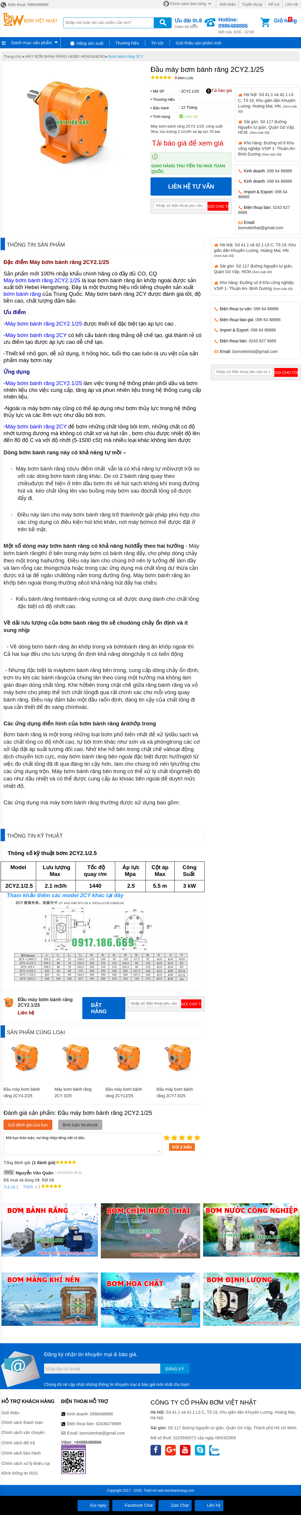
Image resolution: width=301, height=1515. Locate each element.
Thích (26, 1186)
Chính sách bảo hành (21, 1453)
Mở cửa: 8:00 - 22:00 (238, 25)
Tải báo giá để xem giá (187, 143)
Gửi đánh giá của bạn (28, 1125)
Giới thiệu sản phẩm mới (198, 43)
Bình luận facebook (80, 1125)
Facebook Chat (134, 1505)
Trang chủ (12, 56)
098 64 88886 (279, 171)
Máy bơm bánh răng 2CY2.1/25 (69, 262)
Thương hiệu (127, 43)
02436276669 (108, 1423)
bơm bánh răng (22, 294)
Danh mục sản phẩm (31, 42)
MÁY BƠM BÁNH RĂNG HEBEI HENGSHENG (65, 56)
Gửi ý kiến (182, 1147)
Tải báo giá (219, 90)
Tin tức (157, 43)
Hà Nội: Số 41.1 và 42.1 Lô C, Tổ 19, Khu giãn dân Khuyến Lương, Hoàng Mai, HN (255, 250)
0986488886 (101, 1414)
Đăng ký (174, 1369)
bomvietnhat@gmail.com (260, 227)
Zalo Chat (175, 1505)
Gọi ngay (93, 1505)
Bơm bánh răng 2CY (125, 56)
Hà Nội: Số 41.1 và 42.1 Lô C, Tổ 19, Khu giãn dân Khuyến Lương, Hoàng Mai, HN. (267, 102)
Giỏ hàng (285, 21)
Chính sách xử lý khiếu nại (25, 1463)
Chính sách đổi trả (18, 1442)
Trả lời (9, 1187)
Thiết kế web (154, 1490)
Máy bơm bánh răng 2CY (36, 335)
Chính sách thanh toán (22, 1422)
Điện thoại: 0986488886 (24, 4)
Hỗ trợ (273, 4)
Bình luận (184, 78)
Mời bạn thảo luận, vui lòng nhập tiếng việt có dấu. (82, 1143)
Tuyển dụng (252, 4)
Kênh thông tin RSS (19, 1473)
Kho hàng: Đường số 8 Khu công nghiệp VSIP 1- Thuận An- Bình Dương (267, 148)
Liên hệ (291, 4)
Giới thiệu (227, 4)
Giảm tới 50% (188, 23)
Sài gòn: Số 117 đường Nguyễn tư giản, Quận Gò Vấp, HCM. (266, 127)
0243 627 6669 (262, 341)
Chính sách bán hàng (188, 3)
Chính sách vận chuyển (23, 1432)
